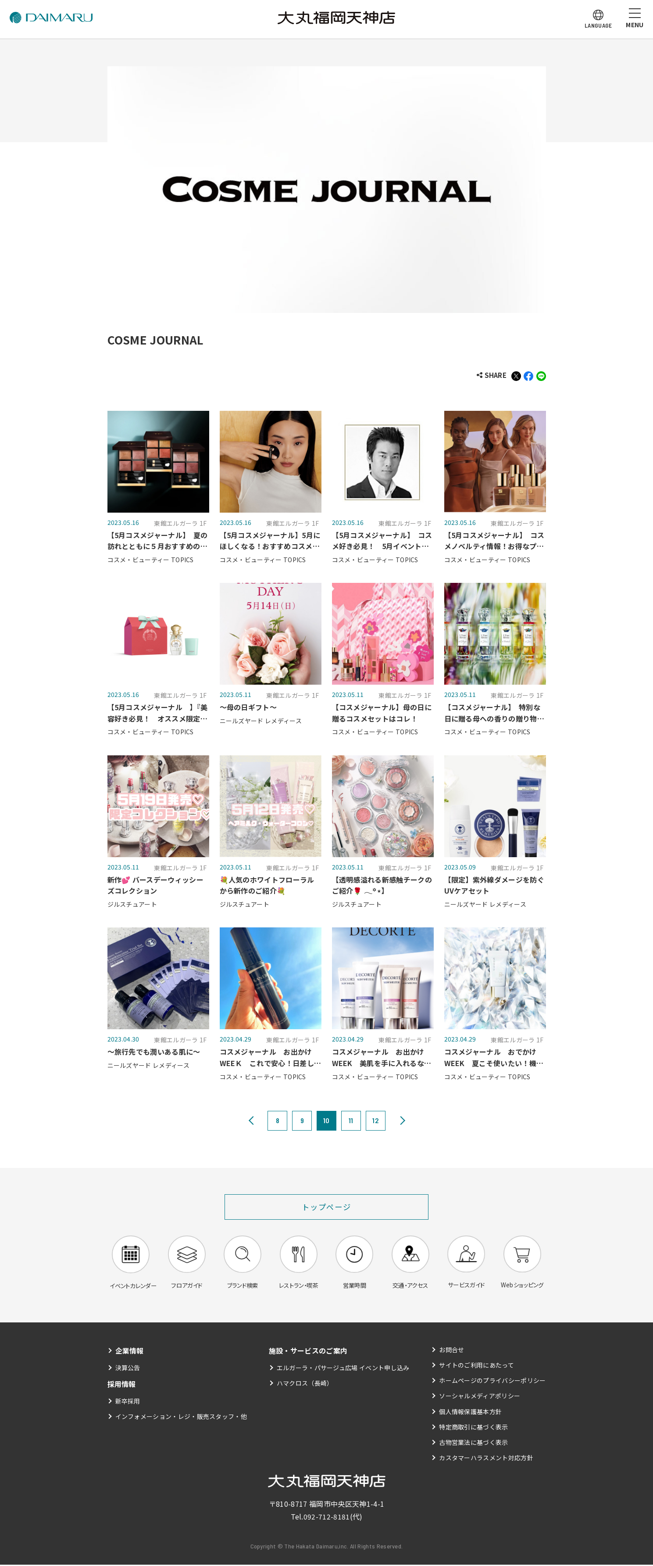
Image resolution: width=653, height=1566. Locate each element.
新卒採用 (127, 1402)
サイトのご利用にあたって (476, 1366)
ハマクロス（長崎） (305, 1384)
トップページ (326, 1207)
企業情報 (129, 1352)
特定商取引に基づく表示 (473, 1428)
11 (351, 1121)
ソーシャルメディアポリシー (479, 1397)
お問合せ (451, 1351)
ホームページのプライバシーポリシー (492, 1382)
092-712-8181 (326, 1517)
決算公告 (127, 1369)
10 (326, 1121)
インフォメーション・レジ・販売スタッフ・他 (181, 1418)
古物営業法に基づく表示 (473, 1444)
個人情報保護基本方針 (470, 1412)
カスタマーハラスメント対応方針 (486, 1459)
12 (375, 1121)
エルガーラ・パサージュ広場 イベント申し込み (343, 1369)
